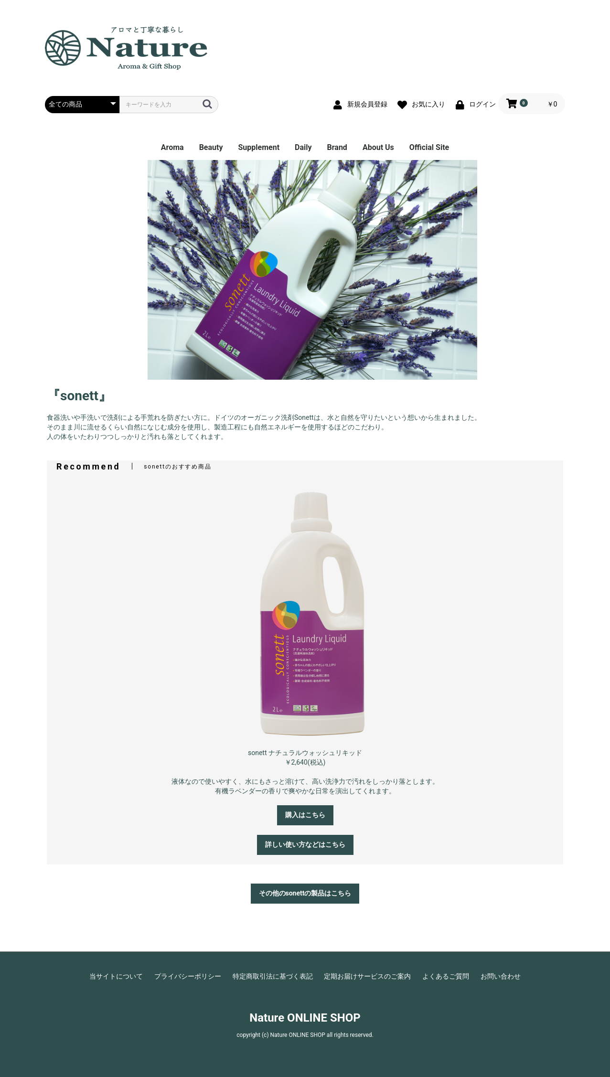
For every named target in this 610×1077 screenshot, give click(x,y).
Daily (303, 147)
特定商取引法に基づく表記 (273, 976)
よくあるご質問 (445, 976)
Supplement (258, 147)
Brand (337, 147)
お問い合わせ (501, 976)
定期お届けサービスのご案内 (367, 976)
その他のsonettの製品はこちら (305, 893)
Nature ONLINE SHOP (304, 1017)
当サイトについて (116, 976)
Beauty (211, 147)
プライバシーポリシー (187, 976)
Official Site (429, 147)
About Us (378, 147)
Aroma (172, 147)
